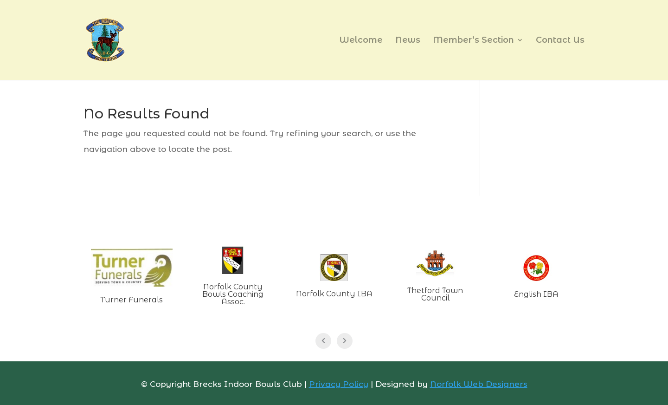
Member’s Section (473, 41)
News (407, 41)
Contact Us (560, 41)
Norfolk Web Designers (478, 384)
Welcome (361, 41)
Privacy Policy (338, 384)
